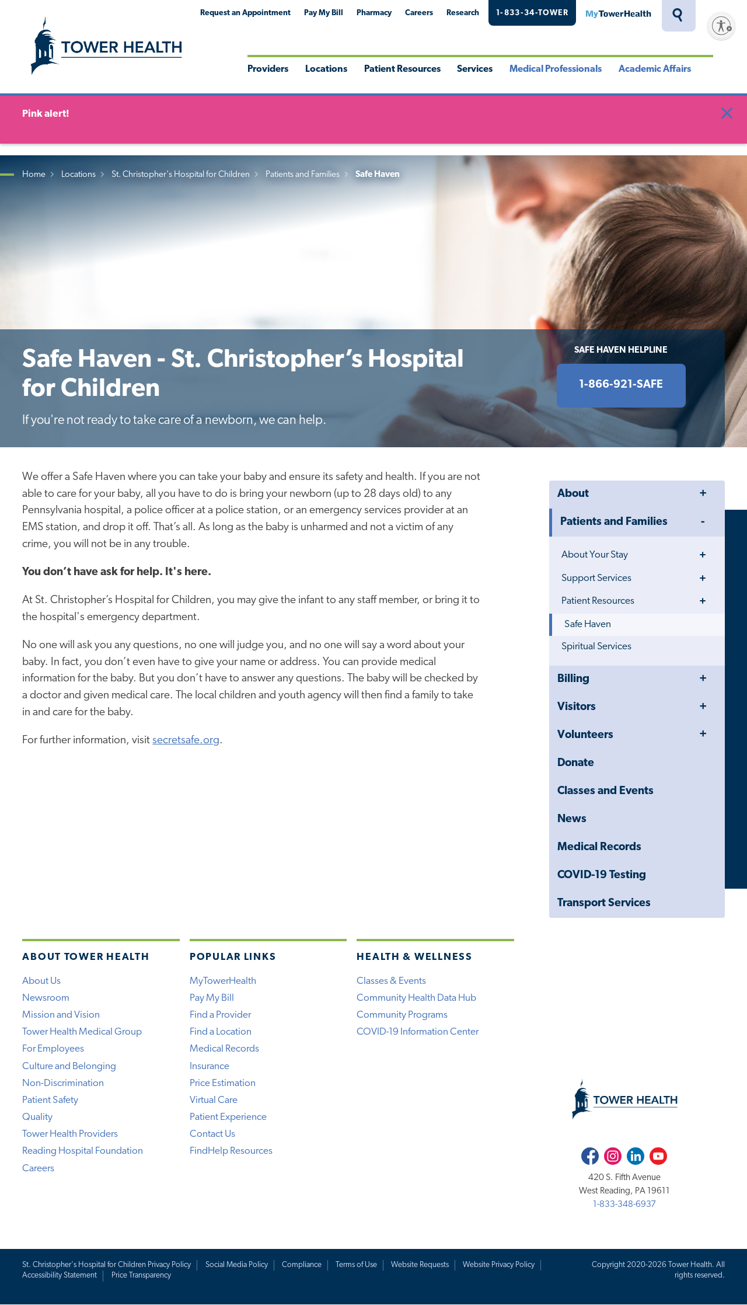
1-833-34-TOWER (532, 13)
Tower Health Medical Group (82, 1032)
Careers (419, 13)
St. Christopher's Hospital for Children (180, 174)
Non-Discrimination (63, 1083)
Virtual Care (214, 1100)
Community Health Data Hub (416, 998)
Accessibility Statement (59, 1275)
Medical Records (599, 847)
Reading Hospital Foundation (82, 1151)
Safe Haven (587, 624)
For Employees (53, 1049)
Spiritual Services (596, 647)
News (572, 819)
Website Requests (420, 1265)
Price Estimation (223, 1083)
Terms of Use (356, 1265)
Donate (575, 763)
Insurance (209, 1066)
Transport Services (604, 903)
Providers (267, 69)
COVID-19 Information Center (418, 1032)
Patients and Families (303, 174)
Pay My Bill (323, 13)
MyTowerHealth (618, 13)
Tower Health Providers (70, 1134)
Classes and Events (605, 791)
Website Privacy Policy (499, 1265)
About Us (41, 981)
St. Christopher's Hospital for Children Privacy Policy (106, 1265)
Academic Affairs (655, 69)
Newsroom (45, 998)
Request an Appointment (245, 13)
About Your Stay (594, 555)
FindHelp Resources (231, 1151)
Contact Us (212, 1134)
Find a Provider (220, 1015)
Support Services (596, 578)
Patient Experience (228, 1117)
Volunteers (585, 735)
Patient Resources (402, 69)
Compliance (302, 1265)
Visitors (576, 707)
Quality (37, 1117)
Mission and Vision (61, 1015)
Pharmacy (374, 13)
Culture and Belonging (69, 1066)
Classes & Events (391, 981)
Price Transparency (141, 1275)
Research (462, 13)
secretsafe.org (185, 740)
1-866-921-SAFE (621, 385)
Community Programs (402, 1015)
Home (34, 174)
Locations (326, 69)
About (573, 494)
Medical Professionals (555, 69)
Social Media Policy (236, 1265)
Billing (573, 679)
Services (475, 69)
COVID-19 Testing (601, 875)
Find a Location (221, 1032)
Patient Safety (50, 1100)
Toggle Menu (703, 494)
